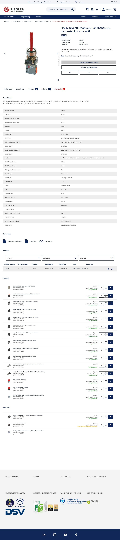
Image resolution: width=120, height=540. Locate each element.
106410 (6, 268)
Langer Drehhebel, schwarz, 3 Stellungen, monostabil (25, 348)
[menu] (38, 17)
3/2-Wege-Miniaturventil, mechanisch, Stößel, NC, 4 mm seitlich (28, 431)
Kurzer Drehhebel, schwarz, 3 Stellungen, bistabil (24, 325)
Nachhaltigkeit (10, 465)
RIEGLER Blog (9, 462)
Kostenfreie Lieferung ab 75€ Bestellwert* (79, 56)
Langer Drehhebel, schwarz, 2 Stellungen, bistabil (24, 340)
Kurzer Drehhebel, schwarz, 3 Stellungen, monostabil (25, 317)
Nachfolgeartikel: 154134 (81, 268)
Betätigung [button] (46, 258)
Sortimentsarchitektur (12, 471)
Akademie (95, 17)
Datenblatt (33, 241)
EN (114, 2)
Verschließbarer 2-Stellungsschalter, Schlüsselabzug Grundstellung (29, 371)
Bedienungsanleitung (15, 241)
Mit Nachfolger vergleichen (89, 67)
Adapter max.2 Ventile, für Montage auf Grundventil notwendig (28, 415)
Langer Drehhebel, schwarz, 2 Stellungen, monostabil (25, 332)
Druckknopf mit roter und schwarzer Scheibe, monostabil (26, 294)
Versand (95, 288)
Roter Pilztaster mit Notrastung (20, 387)
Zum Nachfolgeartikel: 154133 (89, 62)
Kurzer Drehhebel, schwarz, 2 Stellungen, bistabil (24, 309)
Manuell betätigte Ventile (42, 21)
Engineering (25, 17)
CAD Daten (48, 241)
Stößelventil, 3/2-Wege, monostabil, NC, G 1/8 (24, 286)
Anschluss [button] (83, 258)
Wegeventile (27, 21)
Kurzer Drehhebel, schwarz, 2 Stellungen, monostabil (25, 301)
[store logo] (22, 9)
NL (117, 2)
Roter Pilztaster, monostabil (19, 379)
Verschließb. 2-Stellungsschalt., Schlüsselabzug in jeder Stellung (28, 364)
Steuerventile (16, 21)
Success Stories (110, 17)
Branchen (39, 17)
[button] (109, 9)
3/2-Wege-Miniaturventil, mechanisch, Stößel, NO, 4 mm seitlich (28, 395)
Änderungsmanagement (41, 471)
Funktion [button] (9, 258)
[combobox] (59, 9)
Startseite (6, 21)
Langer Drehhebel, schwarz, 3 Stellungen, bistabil (24, 356)
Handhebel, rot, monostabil (19, 423)
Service (83, 17)
